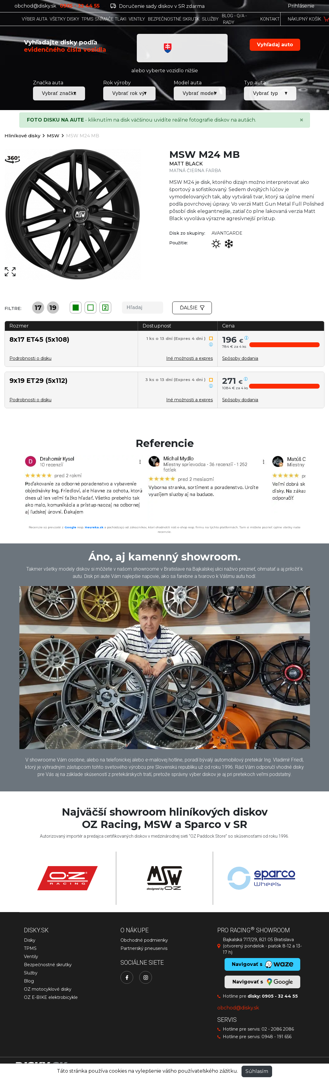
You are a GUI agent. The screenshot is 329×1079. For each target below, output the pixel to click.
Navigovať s (262, 982)
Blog (29, 981)
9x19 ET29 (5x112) (38, 380)
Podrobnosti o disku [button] (30, 358)
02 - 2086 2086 (278, 1029)
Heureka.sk (94, 527)
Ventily (31, 956)
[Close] (301, 120)
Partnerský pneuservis (143, 948)
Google (70, 527)
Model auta (188, 83)
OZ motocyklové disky (47, 989)
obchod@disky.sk (35, 6)
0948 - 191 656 (276, 1036)
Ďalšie (192, 308)
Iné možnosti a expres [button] (189, 358)
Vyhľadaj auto (275, 44)
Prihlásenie (301, 6)
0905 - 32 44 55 (280, 996)
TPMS (30, 948)
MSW (53, 136)
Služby (31, 973)
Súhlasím (256, 1071)
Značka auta (48, 83)
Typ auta (255, 83)
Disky (29, 940)
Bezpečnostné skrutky (48, 964)
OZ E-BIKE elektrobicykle (51, 997)
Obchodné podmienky (144, 940)
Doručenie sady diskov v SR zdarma (157, 6)
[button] (284, 344)
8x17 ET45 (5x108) (39, 339)
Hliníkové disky (22, 136)
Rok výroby (117, 83)
